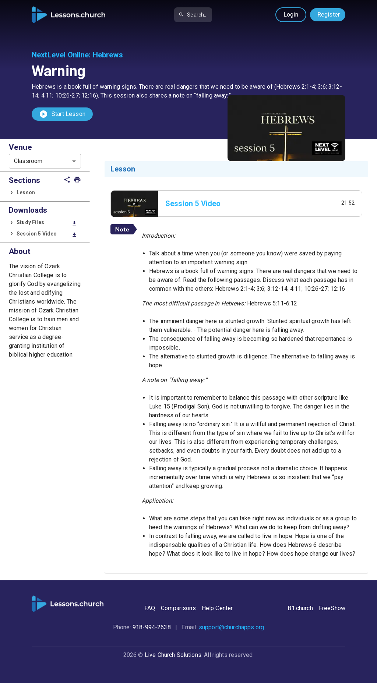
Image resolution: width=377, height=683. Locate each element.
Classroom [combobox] (28, 161)
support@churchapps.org (231, 627)
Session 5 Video (47, 234)
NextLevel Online (60, 54)
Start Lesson (62, 114)
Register (328, 14)
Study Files (47, 222)
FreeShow (332, 608)
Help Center (217, 608)
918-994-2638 (152, 627)
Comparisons (178, 608)
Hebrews (108, 54)
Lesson (26, 192)
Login (290, 14)
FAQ (149, 608)
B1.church (300, 608)
